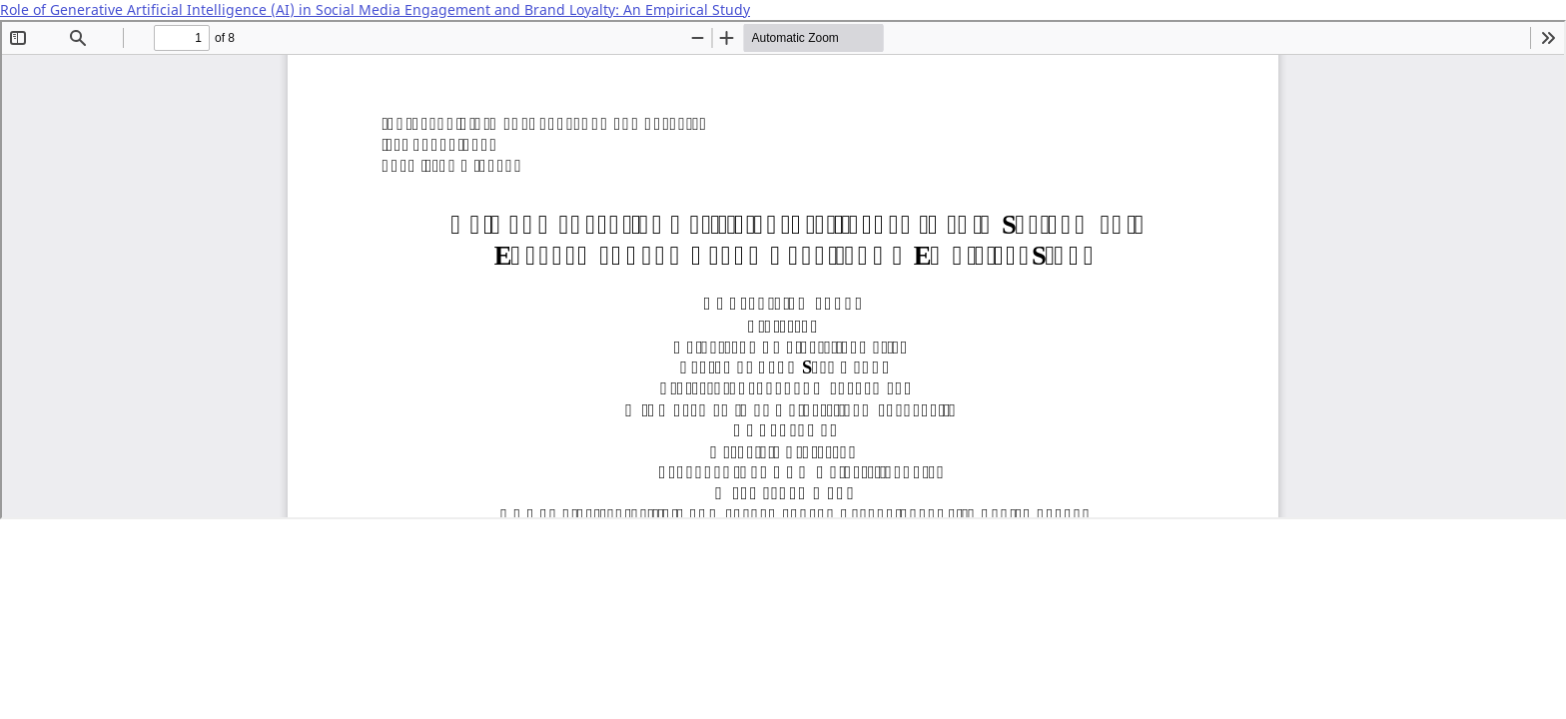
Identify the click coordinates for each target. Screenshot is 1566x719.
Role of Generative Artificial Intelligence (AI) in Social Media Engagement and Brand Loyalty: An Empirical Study (375, 9)
